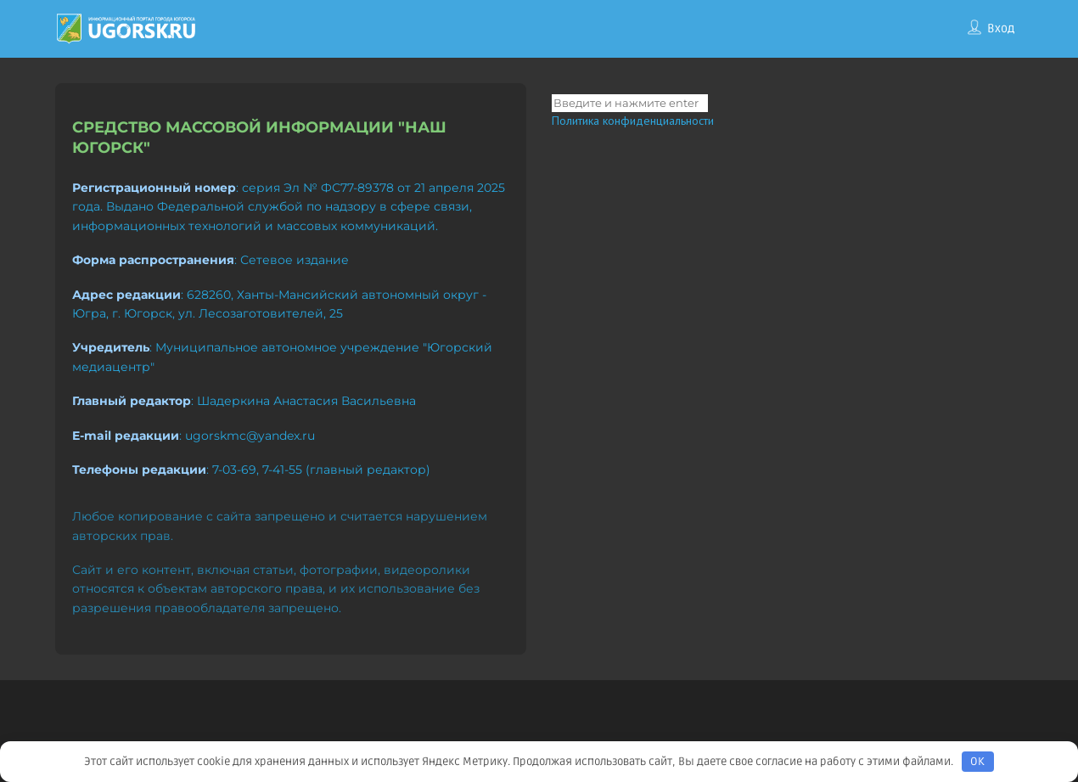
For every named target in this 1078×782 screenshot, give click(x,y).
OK (977, 761)
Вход (1000, 28)
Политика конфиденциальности (633, 120)
